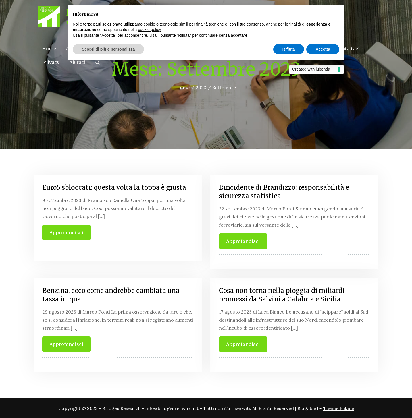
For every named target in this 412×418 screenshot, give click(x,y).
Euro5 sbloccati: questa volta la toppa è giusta (114, 187)
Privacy (50, 62)
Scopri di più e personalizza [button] (108, 49)
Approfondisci (66, 232)
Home (49, 48)
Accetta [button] (322, 49)
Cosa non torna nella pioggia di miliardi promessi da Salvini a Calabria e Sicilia (282, 295)
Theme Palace (338, 408)
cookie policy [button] (149, 29)
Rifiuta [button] (288, 49)
